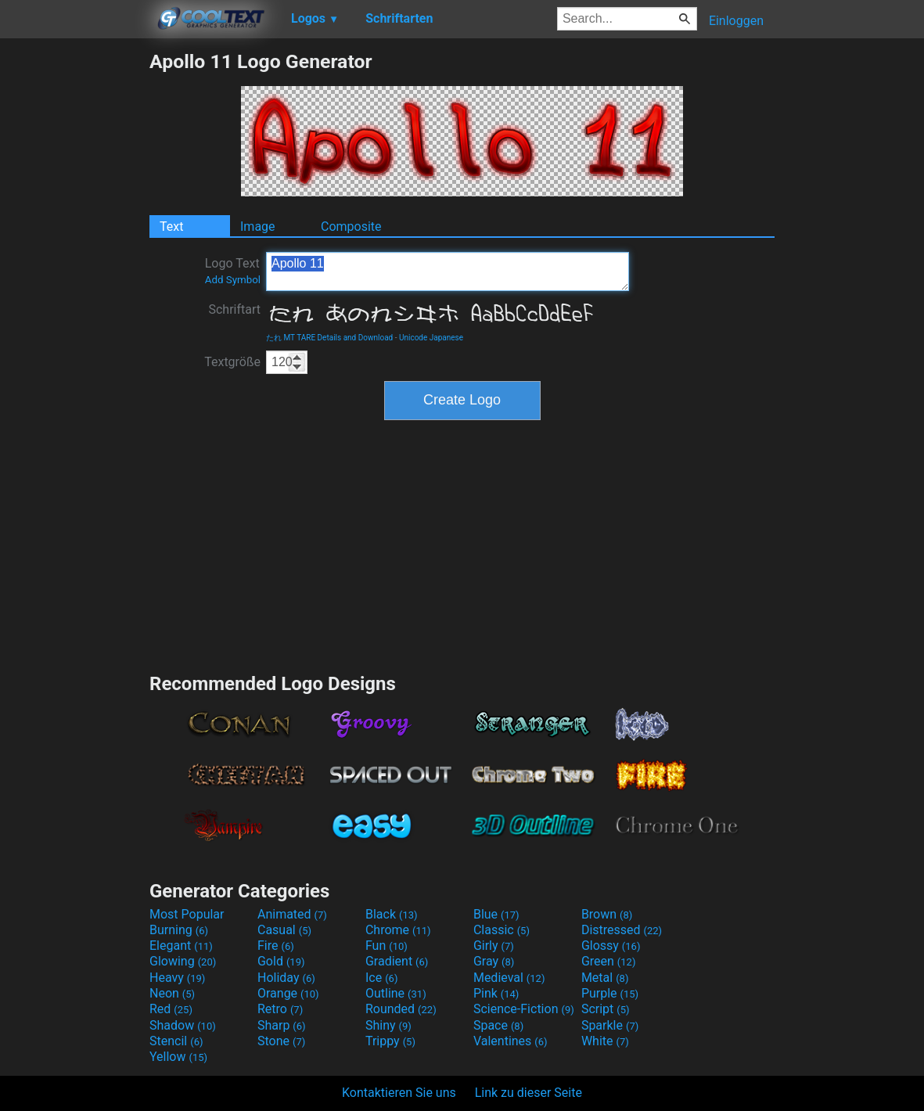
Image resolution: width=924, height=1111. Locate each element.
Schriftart (234, 309)
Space (498, 1025)
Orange (288, 993)
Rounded (401, 1008)
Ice (381, 977)
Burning (178, 929)
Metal (605, 977)
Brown (606, 914)
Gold (281, 961)
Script (605, 1008)
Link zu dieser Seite (528, 1092)
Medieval (509, 977)
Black (391, 914)
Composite (351, 226)
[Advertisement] (74, 285)
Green (608, 961)
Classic (501, 929)
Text (171, 226)
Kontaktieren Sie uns (399, 1092)
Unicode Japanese (431, 337)
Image (257, 226)
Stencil (176, 1041)
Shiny (388, 1025)
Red (170, 1008)
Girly (493, 945)
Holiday (286, 977)
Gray (493, 961)
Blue (496, 914)
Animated (292, 914)
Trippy (390, 1041)
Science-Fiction (523, 1008)
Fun (386, 945)
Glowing (182, 961)
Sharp (281, 1025)
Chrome (398, 929)
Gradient (396, 961)
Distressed (621, 929)
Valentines (510, 1041)
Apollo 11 (447, 271)
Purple (609, 993)
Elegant (181, 945)
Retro (280, 1008)
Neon (172, 993)
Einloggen (736, 20)
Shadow (182, 1025)
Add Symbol (233, 280)
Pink (496, 993)
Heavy (177, 977)
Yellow (178, 1056)
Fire (275, 945)
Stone (281, 1041)
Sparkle (609, 1025)
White (605, 1041)
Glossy (611, 945)
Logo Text (233, 271)
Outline (395, 993)
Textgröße (232, 361)
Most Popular (187, 914)
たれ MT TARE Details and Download (329, 337)
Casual (284, 929)
